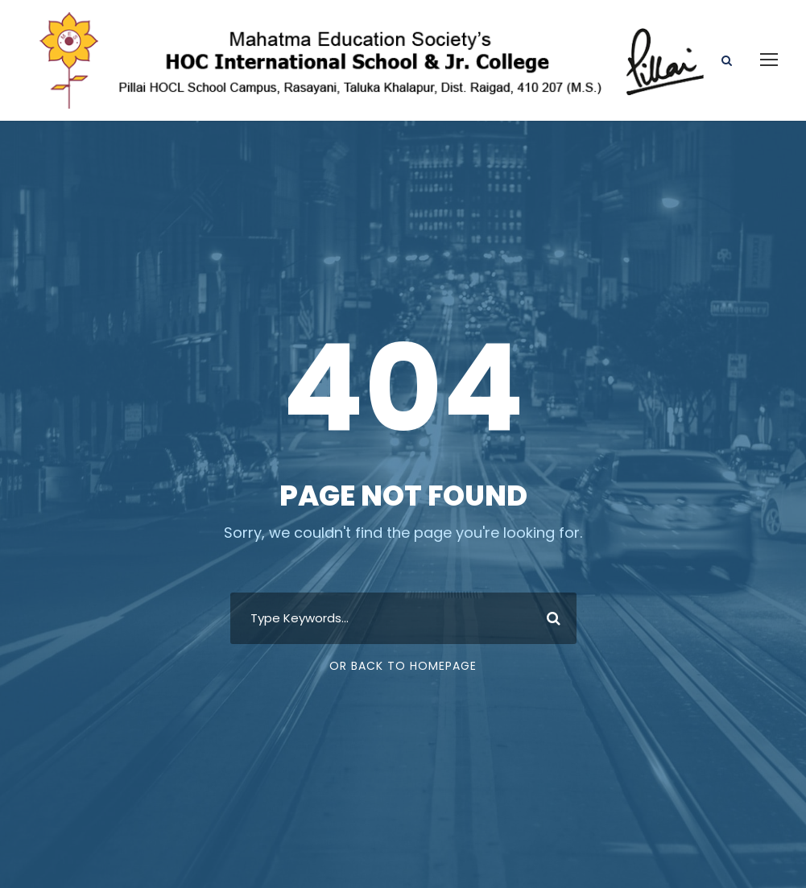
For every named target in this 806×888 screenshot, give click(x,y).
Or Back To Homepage (403, 666)
